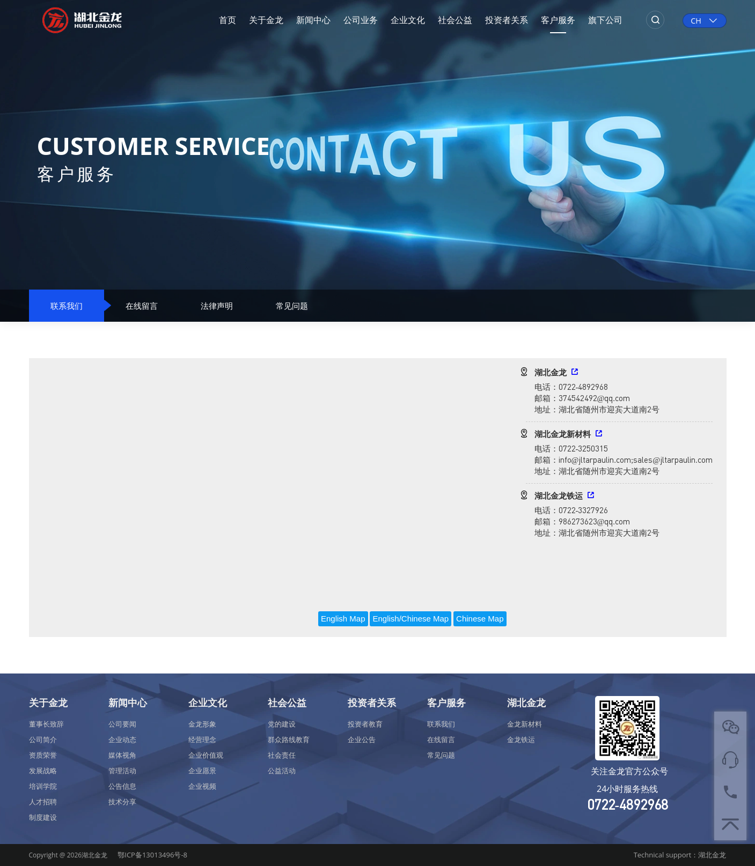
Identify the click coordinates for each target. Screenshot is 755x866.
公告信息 (122, 786)
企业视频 (202, 786)
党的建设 (282, 724)
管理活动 (122, 770)
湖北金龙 (526, 702)
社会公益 (455, 20)
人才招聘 (43, 801)
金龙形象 (202, 724)
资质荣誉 (43, 755)
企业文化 (408, 20)
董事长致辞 (46, 724)
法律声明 (217, 305)
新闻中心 (313, 20)
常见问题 (292, 305)
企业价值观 (205, 755)
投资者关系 (506, 20)
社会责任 (282, 755)
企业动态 (122, 739)
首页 (227, 20)
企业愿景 (202, 770)
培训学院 (43, 786)
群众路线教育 (289, 739)
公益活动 (282, 770)
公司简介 (43, 739)
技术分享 (122, 801)
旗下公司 (605, 20)
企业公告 (362, 739)
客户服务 (558, 20)
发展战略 (43, 770)
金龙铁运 (521, 739)
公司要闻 (122, 724)
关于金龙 (266, 20)
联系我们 (66, 305)
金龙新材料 (524, 724)
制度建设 (43, 817)
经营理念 (202, 739)
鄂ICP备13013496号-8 (152, 855)
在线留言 (142, 305)
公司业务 (360, 20)
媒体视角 (122, 755)
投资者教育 (365, 724)
